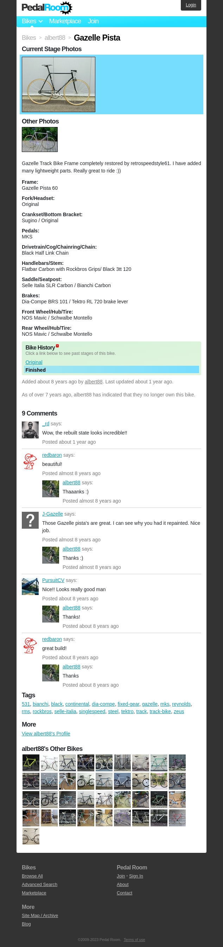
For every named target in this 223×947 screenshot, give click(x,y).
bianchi (40, 704)
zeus (179, 711)
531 (26, 704)
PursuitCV (30, 586)
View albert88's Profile (46, 733)
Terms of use (134, 939)
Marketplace (65, 21)
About (122, 884)
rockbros (42, 711)
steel (113, 711)
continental (77, 704)
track (141, 711)
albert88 (94, 381)
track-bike (160, 711)
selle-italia (65, 711)
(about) (57, 346)
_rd (30, 429)
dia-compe (103, 704)
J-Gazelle (30, 520)
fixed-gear (128, 704)
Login (191, 4)
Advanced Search (39, 884)
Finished (35, 370)
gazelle (150, 704)
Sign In (136, 876)
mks (165, 704)
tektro (127, 711)
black (57, 704)
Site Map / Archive (40, 915)
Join (93, 21)
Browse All (32, 876)
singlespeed (92, 711)
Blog (26, 924)
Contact (124, 893)
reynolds (181, 704)
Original (33, 362)
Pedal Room (47, 8)
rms (26, 711)
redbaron (30, 461)
